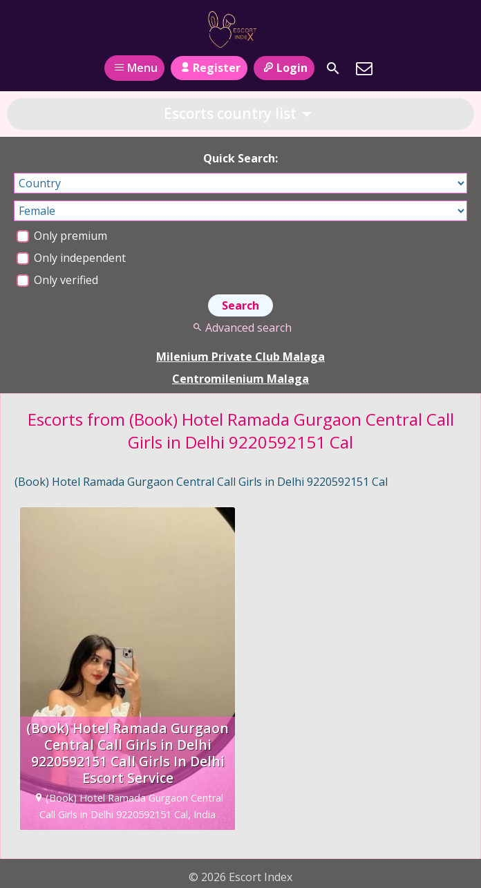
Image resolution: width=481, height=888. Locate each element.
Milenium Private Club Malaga (240, 356)
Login (284, 67)
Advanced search (240, 327)
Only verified (57, 279)
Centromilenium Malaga (240, 378)
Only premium (62, 235)
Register (209, 67)
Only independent (71, 257)
